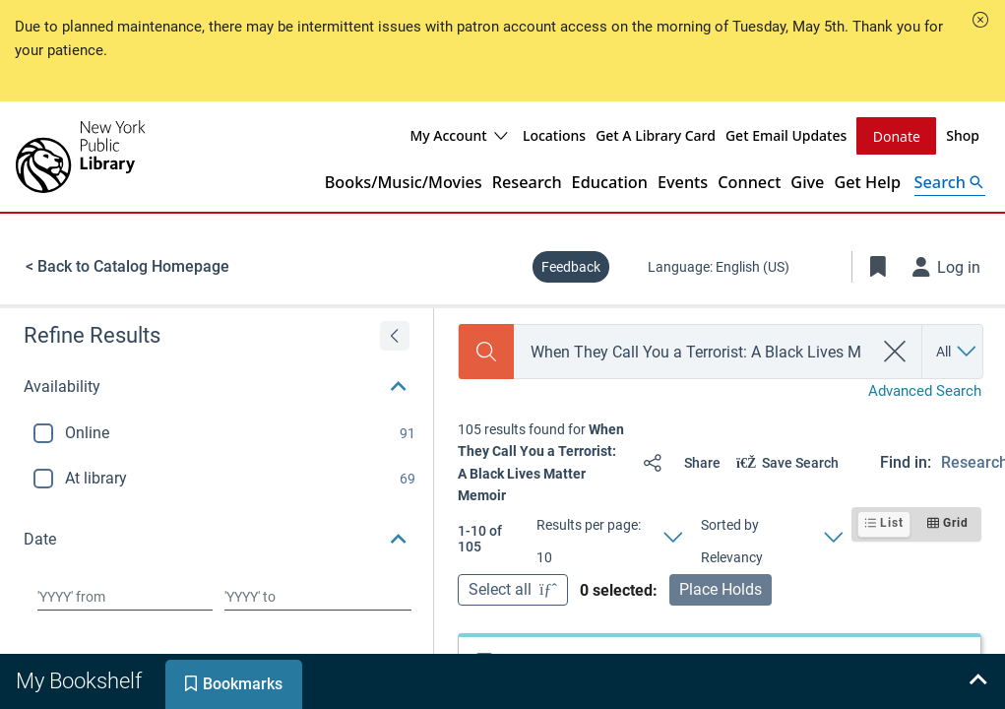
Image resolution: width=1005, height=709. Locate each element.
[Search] (486, 351)
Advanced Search (924, 391)
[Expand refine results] (394, 336)
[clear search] (895, 351)
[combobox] (693, 352)
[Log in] (947, 267)
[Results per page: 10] (608, 538)
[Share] (677, 462)
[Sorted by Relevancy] (771, 538)
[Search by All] (957, 351)
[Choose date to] (317, 597)
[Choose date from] (125, 597)
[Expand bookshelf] (977, 681)
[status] (542, 463)
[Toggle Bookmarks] (878, 267)
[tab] (80, 681)
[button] (980, 20)
